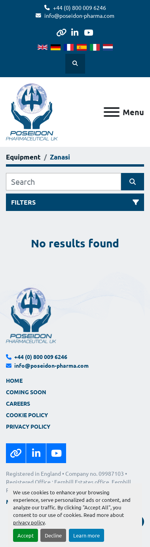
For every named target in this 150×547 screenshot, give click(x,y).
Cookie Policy (27, 414)
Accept (25, 535)
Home (14, 380)
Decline (53, 535)
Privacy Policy (28, 426)
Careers (18, 403)
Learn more (86, 535)
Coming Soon (26, 391)
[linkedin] (74, 32)
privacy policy (29, 522)
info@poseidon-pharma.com (79, 15)
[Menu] (112, 112)
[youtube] (88, 32)
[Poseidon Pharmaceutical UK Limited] (31, 314)
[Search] (63, 181)
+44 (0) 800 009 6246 (79, 7)
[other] (61, 32)
